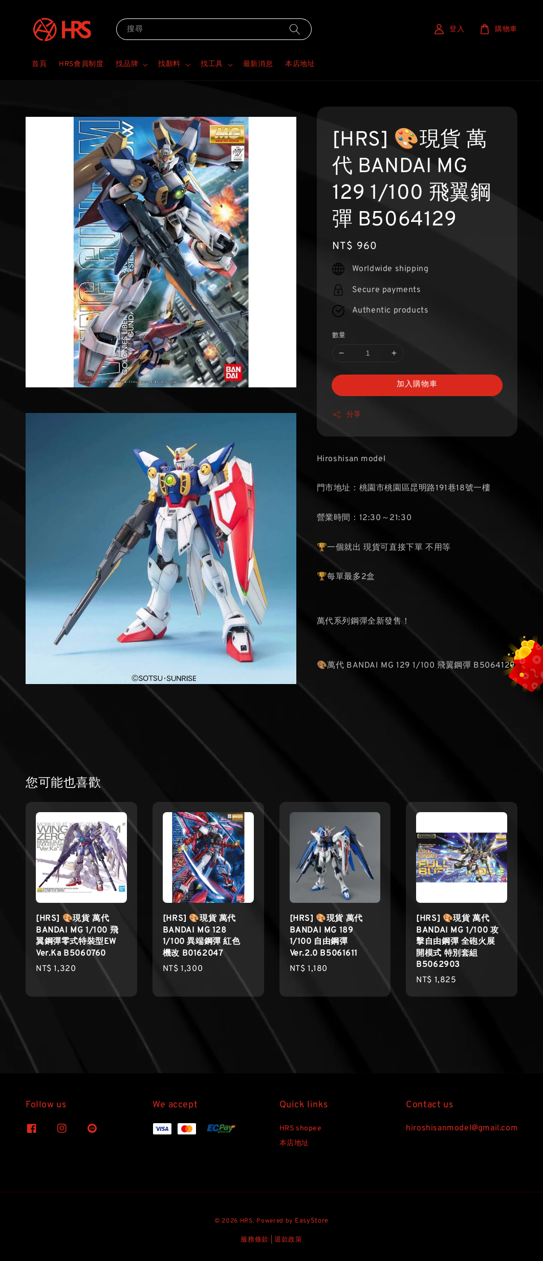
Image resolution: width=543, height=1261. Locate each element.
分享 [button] (346, 414)
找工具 (212, 64)
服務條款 (255, 1240)
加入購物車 (417, 384)
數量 (339, 336)
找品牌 (127, 64)
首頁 (39, 64)
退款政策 (288, 1240)
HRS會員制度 (81, 64)
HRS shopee (300, 1128)
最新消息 (258, 64)
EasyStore (312, 1221)
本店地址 (300, 64)
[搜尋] (294, 29)
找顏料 (169, 64)
